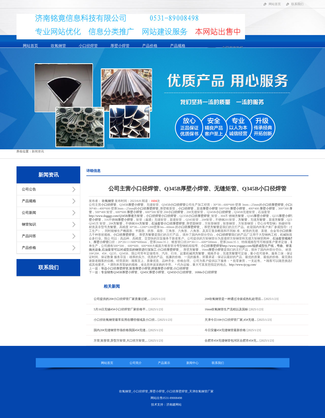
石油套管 (157, 223)
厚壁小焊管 (119, 46)
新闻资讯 (38, 151)
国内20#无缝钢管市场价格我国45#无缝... (121, 330)
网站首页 (275, 4)
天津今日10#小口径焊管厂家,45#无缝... (230, 319)
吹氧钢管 (58, 46)
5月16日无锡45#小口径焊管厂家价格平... (121, 309)
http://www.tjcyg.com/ (242, 264)
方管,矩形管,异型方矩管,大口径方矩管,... (121, 340)
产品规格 (177, 46)
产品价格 (149, 46)
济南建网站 (174, 404)
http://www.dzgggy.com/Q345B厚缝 (111, 216)
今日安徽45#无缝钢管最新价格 (225, 330)
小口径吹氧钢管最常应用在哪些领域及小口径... (125, 319)
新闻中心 (192, 363)
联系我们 (297, 4)
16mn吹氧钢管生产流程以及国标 (226, 309)
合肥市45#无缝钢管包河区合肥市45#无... (232, 340)
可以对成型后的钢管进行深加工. (129, 249)
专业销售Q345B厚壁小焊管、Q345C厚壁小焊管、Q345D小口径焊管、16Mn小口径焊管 (159, 272)
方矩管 (138, 216)
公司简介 (135, 363)
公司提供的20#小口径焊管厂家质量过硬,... (122, 299)
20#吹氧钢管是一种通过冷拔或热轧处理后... (234, 299)
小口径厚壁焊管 (273, 204)
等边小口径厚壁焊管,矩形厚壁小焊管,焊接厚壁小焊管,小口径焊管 (145, 268)
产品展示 (164, 363)
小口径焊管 (88, 46)
